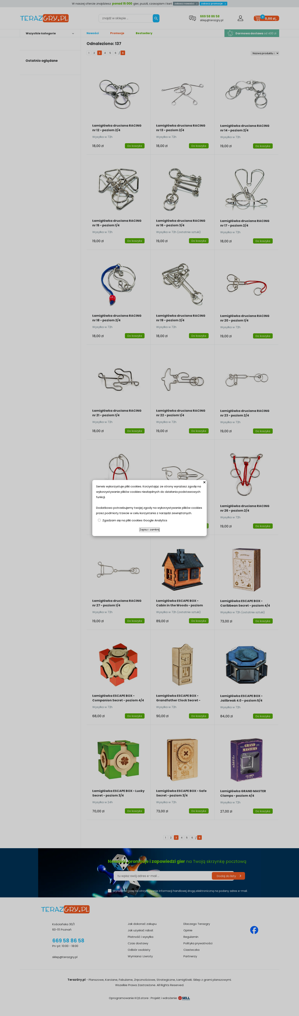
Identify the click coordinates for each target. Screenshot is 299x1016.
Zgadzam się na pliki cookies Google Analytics (134, 520)
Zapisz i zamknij (149, 529)
